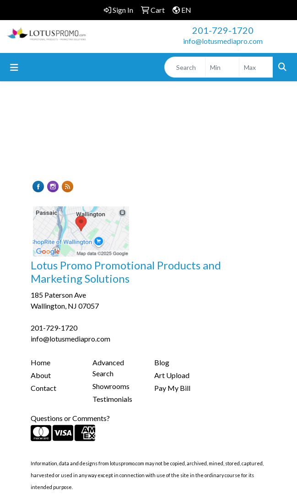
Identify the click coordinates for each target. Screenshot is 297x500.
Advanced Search (108, 368)
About (41, 375)
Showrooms (111, 386)
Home (40, 362)
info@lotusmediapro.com (223, 41)
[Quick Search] (184, 67)
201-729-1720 (223, 30)
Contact (43, 388)
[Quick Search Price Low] (222, 67)
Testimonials (112, 399)
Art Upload (171, 375)
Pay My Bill (172, 388)
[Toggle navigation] (14, 67)
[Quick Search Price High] (256, 67)
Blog (161, 362)
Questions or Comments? (70, 418)
